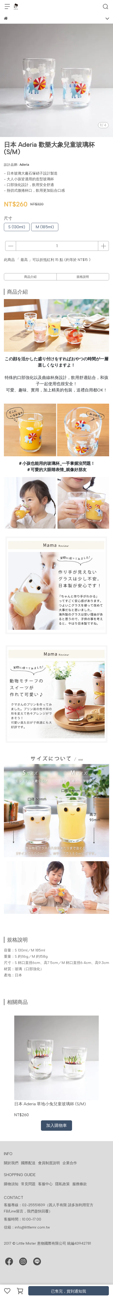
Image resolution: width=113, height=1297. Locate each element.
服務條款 (79, 1184)
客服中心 (45, 1184)
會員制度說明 (49, 1163)
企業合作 (69, 1163)
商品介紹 (30, 277)
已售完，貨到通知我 (68, 1291)
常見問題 (28, 1184)
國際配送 (28, 1163)
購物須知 (11, 1184)
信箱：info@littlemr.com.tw (27, 1227)
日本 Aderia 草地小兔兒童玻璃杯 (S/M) (50, 1103)
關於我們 (11, 1163)
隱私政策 (62, 1184)
